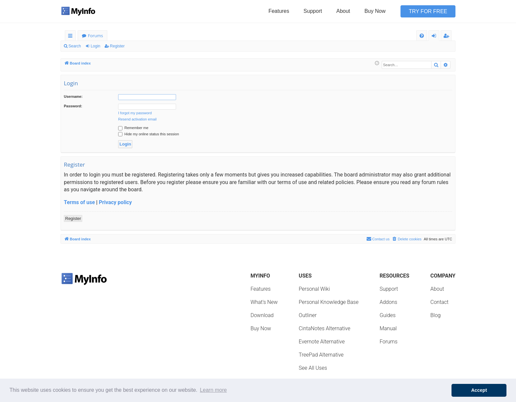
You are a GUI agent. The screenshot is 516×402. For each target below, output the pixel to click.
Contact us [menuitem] (378, 238)
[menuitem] (422, 36)
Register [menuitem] (447, 37)
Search (74, 46)
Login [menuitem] (435, 37)
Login (95, 46)
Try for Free (428, 11)
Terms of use (79, 202)
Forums (95, 36)
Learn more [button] (213, 390)
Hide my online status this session (148, 134)
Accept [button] (479, 390)
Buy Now (374, 11)
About (343, 11)
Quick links (71, 37)
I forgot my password (135, 113)
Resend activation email (137, 119)
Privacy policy (115, 202)
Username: (73, 96)
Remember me (133, 128)
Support (312, 11)
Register (117, 46)
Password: (73, 106)
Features (279, 11)
